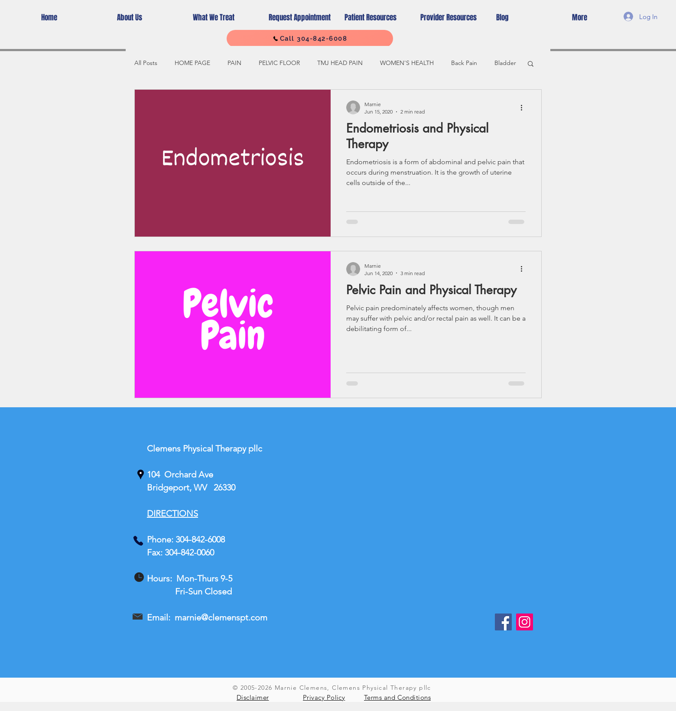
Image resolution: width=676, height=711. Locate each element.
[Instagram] (524, 622)
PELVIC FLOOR (279, 63)
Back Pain (464, 63)
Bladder (505, 63)
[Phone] (138, 540)
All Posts (145, 63)
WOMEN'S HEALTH (407, 63)
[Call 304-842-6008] (310, 38)
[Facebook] (503, 622)
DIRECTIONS (172, 513)
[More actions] (524, 107)
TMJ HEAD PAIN (340, 63)
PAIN (234, 63)
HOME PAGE (192, 63)
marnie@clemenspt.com (221, 617)
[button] (530, 64)
